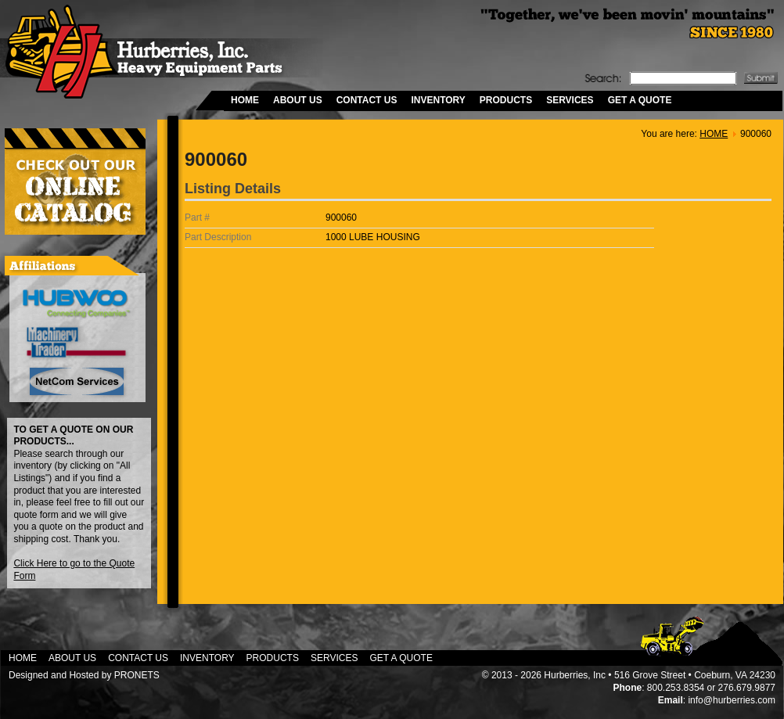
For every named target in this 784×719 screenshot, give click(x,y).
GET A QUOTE (640, 100)
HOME (245, 100)
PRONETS (137, 675)
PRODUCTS (506, 100)
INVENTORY (438, 100)
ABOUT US (297, 100)
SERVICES (569, 100)
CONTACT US (366, 100)
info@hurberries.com (731, 700)
